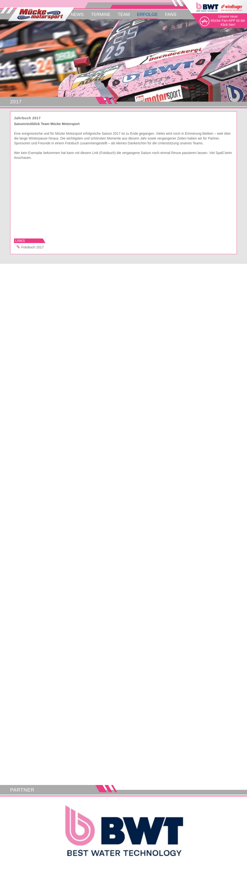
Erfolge (147, 14)
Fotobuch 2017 (29, 247)
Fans (170, 14)
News (77, 14)
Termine (100, 14)
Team (124, 14)
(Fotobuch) (107, 153)
